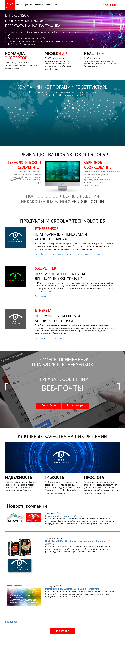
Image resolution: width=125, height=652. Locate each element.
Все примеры (75, 405)
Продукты (28, 5)
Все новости (11, 621)
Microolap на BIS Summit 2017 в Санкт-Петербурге (72, 588)
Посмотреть (62, 631)
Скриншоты (98, 254)
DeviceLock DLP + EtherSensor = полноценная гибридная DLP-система (78, 543)
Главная (19, 5)
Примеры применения (61, 254)
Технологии (83, 254)
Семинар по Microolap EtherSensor (63, 516)
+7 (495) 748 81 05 (109, 5)
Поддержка (38, 5)
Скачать (48, 5)
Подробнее (40, 254)
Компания (56, 5)
